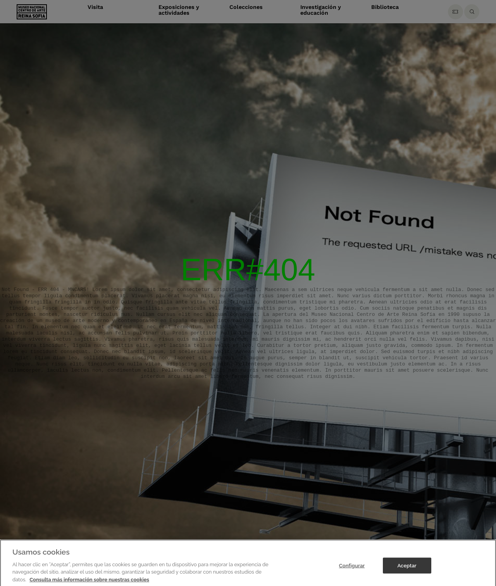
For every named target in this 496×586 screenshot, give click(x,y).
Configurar (352, 570)
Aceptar (406, 570)
